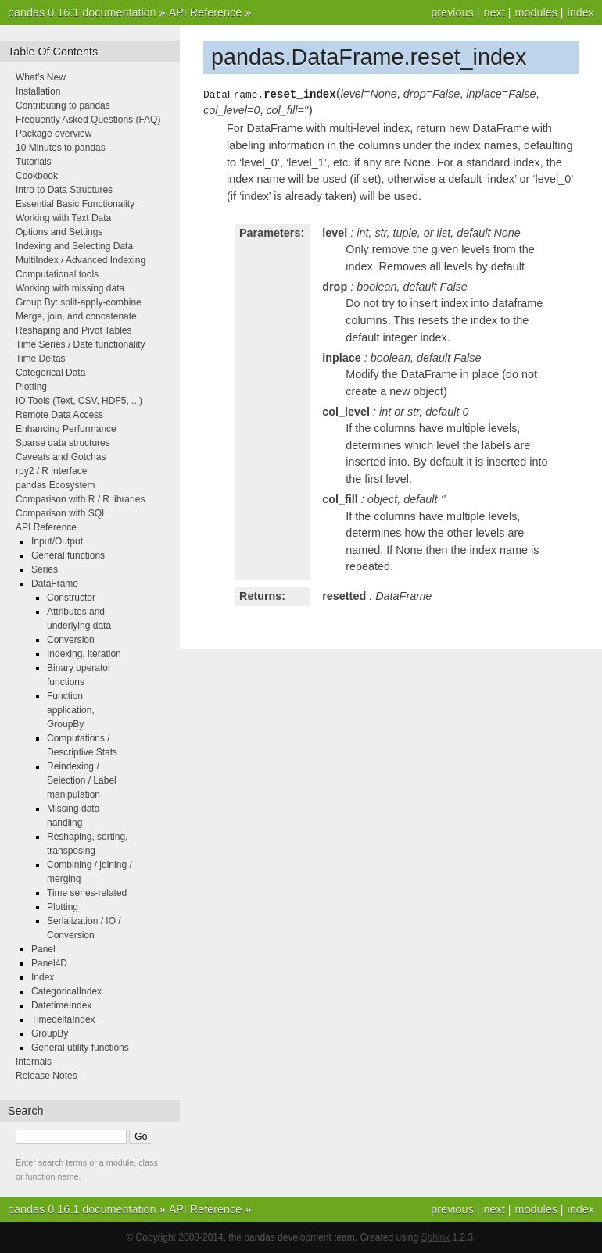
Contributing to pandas (63, 105)
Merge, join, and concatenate (76, 316)
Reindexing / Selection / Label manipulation (81, 780)
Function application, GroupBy (71, 710)
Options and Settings (59, 232)
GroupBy (49, 1033)
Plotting (31, 386)
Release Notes (46, 1075)
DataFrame (54, 583)
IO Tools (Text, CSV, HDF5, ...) (79, 400)
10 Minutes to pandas (61, 147)
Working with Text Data (63, 217)
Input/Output (57, 541)
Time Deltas (41, 358)
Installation (38, 91)
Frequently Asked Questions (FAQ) (88, 119)
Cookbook (37, 175)
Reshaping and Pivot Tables (74, 330)
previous (452, 12)
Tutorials (34, 161)
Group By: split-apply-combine (79, 302)
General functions (68, 555)
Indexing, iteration (84, 653)
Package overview (53, 133)
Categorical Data (50, 372)
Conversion (71, 639)
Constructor (71, 597)
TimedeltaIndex (63, 1019)
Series (44, 569)
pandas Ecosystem (55, 485)
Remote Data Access (59, 414)
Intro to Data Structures (64, 189)
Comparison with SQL (61, 513)
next (493, 12)
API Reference (205, 12)
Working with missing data (70, 288)
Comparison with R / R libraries (80, 499)
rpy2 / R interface (51, 471)
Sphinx (435, 1237)
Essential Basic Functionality (75, 203)
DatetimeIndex (61, 1005)
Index (42, 977)
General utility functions (80, 1047)
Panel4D (49, 963)
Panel (43, 949)
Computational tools (57, 274)
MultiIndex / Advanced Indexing (80, 260)
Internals (34, 1061)
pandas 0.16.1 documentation (82, 12)
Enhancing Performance (66, 428)
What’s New (41, 77)
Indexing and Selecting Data (74, 246)
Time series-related (87, 892)
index (581, 12)
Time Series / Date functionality (80, 344)
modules (535, 12)
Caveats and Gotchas (61, 457)
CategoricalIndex (66, 991)
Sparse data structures (63, 442)
